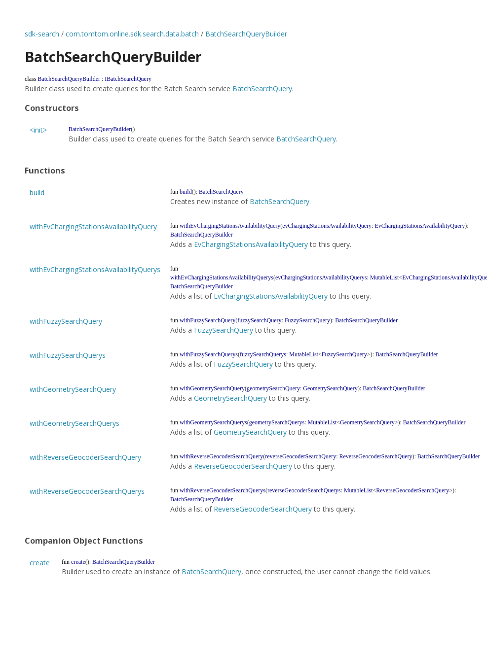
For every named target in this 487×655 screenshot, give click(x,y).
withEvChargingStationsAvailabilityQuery (93, 226)
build (37, 192)
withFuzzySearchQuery (66, 321)
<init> (38, 130)
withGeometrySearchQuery (73, 389)
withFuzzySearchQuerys (68, 355)
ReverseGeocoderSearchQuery (243, 466)
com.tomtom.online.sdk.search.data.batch (132, 33)
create (40, 562)
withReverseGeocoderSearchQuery (85, 457)
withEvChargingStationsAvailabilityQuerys (95, 269)
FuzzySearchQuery (223, 330)
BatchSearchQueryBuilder (246, 33)
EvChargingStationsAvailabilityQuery (251, 244)
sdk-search (42, 33)
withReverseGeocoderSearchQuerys (87, 491)
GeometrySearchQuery (230, 398)
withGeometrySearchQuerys (74, 423)
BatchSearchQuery (262, 88)
